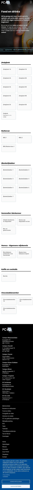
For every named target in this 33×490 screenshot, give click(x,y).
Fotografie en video (8, 413)
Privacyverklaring (6, 474)
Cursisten (5, 449)
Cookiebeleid (5, 476)
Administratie (6, 406)
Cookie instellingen (16, 481)
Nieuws (4, 447)
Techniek (5, 428)
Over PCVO (5, 452)
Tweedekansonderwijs (9, 431)
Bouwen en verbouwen (9, 408)
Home (4, 442)
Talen (3, 426)
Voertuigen (5, 436)
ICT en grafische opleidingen (10, 418)
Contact (4, 457)
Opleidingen (5, 444)
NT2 (3, 423)
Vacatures (5, 454)
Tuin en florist (6, 434)
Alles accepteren (16, 486)
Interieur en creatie (7, 416)
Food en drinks (6, 411)
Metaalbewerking (7, 421)
